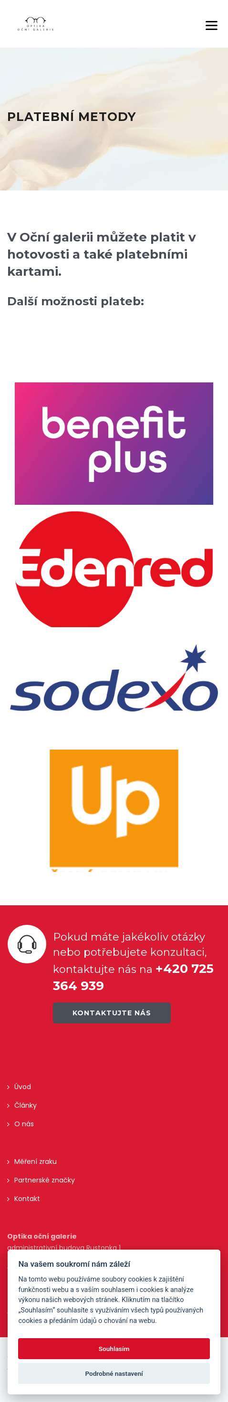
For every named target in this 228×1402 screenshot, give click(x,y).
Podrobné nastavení (114, 1373)
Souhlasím (114, 1348)
